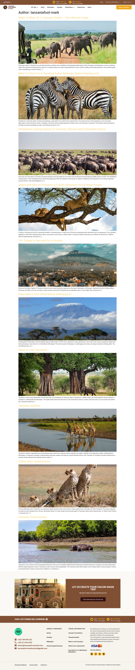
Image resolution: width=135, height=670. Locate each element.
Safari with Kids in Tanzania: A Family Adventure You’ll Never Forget (60, 184)
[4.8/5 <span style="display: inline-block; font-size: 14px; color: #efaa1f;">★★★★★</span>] (53, 2)
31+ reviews (64, 3)
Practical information (113, 2)
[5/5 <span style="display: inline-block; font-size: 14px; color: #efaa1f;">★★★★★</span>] (70, 2)
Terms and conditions (21, 665)
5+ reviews (80, 3)
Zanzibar (49, 637)
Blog (101, 2)
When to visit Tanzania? (32, 350)
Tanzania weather (29, 405)
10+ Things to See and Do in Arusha (40, 240)
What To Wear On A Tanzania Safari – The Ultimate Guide (53, 17)
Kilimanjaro (50, 641)
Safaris (49, 633)
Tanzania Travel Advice (32, 517)
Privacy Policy (33, 665)
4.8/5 (60, 1)
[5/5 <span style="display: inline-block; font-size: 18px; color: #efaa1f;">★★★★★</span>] (108, 619)
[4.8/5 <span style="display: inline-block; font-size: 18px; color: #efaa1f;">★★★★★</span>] (91, 619)
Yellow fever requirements (34, 461)
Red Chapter (116, 665)
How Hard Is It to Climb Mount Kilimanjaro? (44, 294)
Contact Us (44, 665)
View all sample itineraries (55, 646)
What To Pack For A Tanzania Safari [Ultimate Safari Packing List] (58, 73)
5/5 (77, 1)
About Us (127, 2)
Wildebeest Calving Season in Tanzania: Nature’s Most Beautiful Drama (61, 129)
